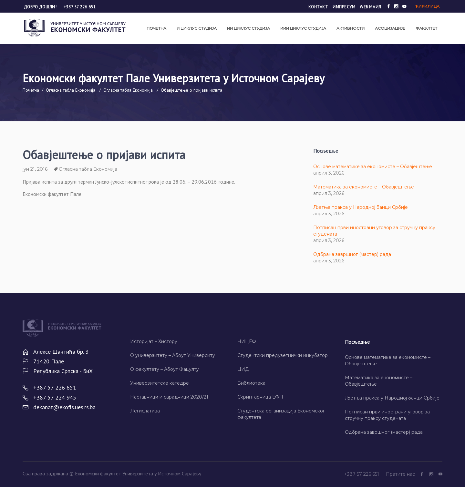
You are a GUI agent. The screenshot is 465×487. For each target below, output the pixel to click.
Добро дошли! (41, 7)
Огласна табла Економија (70, 90)
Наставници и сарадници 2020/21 (169, 397)
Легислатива (145, 411)
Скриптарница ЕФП (260, 397)
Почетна (31, 90)
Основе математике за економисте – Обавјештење (372, 166)
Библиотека (251, 383)
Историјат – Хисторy (153, 341)
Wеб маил (370, 7)
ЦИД (243, 369)
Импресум (344, 7)
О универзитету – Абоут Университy (172, 355)
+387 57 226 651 (80, 7)
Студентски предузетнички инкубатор (282, 355)
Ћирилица (427, 6)
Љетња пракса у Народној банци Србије (360, 207)
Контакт (318, 7)
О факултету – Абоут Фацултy (164, 369)
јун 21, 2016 (35, 169)
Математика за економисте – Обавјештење (363, 187)
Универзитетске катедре (159, 383)
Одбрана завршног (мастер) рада (352, 254)
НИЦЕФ (246, 341)
